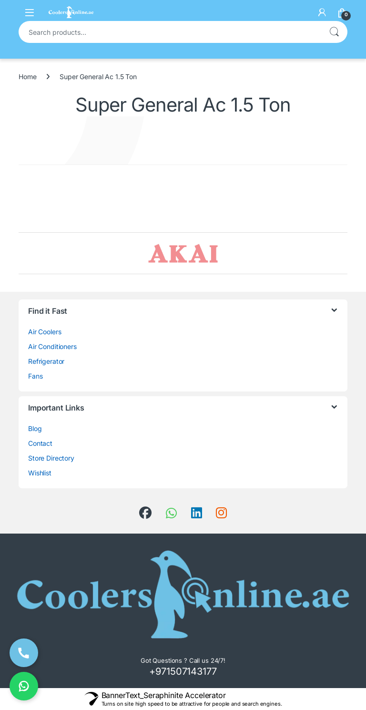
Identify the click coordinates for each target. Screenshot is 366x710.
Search (334, 32)
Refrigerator (46, 361)
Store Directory (51, 458)
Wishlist (39, 473)
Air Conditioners (52, 346)
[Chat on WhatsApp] (24, 686)
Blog (34, 428)
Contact (40, 443)
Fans (35, 376)
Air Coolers (44, 332)
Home (27, 76)
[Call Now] (24, 652)
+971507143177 (182, 671)
